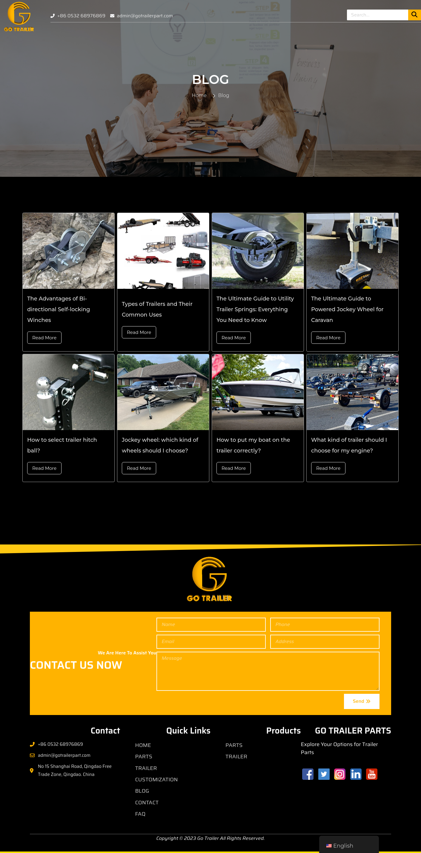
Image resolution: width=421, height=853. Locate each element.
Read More (44, 337)
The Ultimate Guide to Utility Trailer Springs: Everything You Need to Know (255, 309)
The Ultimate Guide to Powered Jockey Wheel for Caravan (347, 309)
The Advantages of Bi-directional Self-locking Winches (58, 309)
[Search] (414, 15)
